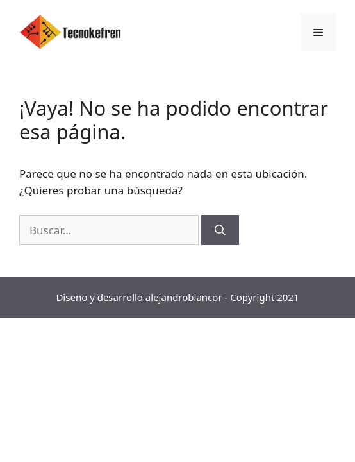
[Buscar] (220, 230)
